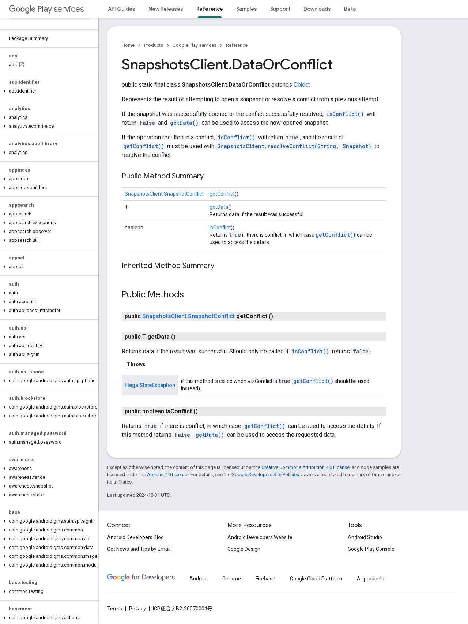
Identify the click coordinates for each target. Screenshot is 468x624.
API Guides (121, 8)
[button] (47, 91)
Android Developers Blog (135, 537)
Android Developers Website (259, 537)
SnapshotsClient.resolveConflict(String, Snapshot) (294, 146)
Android (198, 579)
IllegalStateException (150, 385)
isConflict (220, 227)
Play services (46, 9)
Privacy (137, 609)
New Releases (165, 8)
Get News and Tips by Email (138, 549)
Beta (350, 8)
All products (370, 579)
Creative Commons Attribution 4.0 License (305, 467)
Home (128, 45)
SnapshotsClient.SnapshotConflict (164, 194)
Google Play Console (371, 549)
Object (302, 84)
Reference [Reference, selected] (209, 8)
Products (153, 45)
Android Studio (365, 537)
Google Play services (194, 45)
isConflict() (345, 113)
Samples (246, 8)
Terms (114, 609)
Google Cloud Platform (316, 579)
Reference (237, 45)
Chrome (231, 579)
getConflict (222, 194)
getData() (184, 122)
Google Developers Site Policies (265, 474)
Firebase (265, 579)
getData (219, 207)
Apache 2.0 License (167, 474)
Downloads (317, 8)
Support (280, 8)
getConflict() (143, 146)
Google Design (243, 549)
